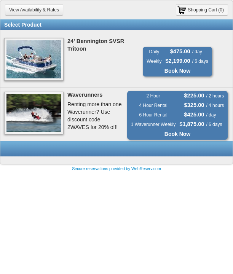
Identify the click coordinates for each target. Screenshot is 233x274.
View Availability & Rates (34, 10)
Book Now (177, 71)
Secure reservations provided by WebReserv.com (116, 168)
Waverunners (84, 95)
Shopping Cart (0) (206, 10)
